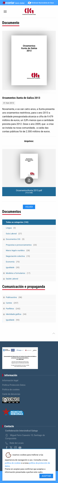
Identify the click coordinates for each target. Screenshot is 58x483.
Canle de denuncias (11, 394)
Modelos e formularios (18, 273)
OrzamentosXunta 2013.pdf (29, 191)
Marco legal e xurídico (18, 250)
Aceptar (46, 476)
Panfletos (13, 308)
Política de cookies (10, 389)
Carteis (12, 303)
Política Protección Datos (13, 385)
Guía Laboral (14, 233)
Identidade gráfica (16, 314)
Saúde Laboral (12, 279)
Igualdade (12, 267)
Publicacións (14, 297)
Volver (29, 207)
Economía (13, 262)
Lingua (11, 228)
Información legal (10, 380)
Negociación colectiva (18, 256)
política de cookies (13, 463)
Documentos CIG (15, 239)
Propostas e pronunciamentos (21, 245)
